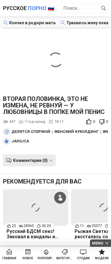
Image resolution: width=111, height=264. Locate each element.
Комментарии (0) (30, 160)
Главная (9, 258)
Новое (27, 258)
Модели (102, 258)
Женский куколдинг (76, 132)
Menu (97, 243)
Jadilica (20, 141)
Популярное (46, 258)
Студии (83, 258)
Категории (65, 258)
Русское (28, 8)
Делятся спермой (31, 132)
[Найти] (104, 8)
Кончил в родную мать (32, 22)
